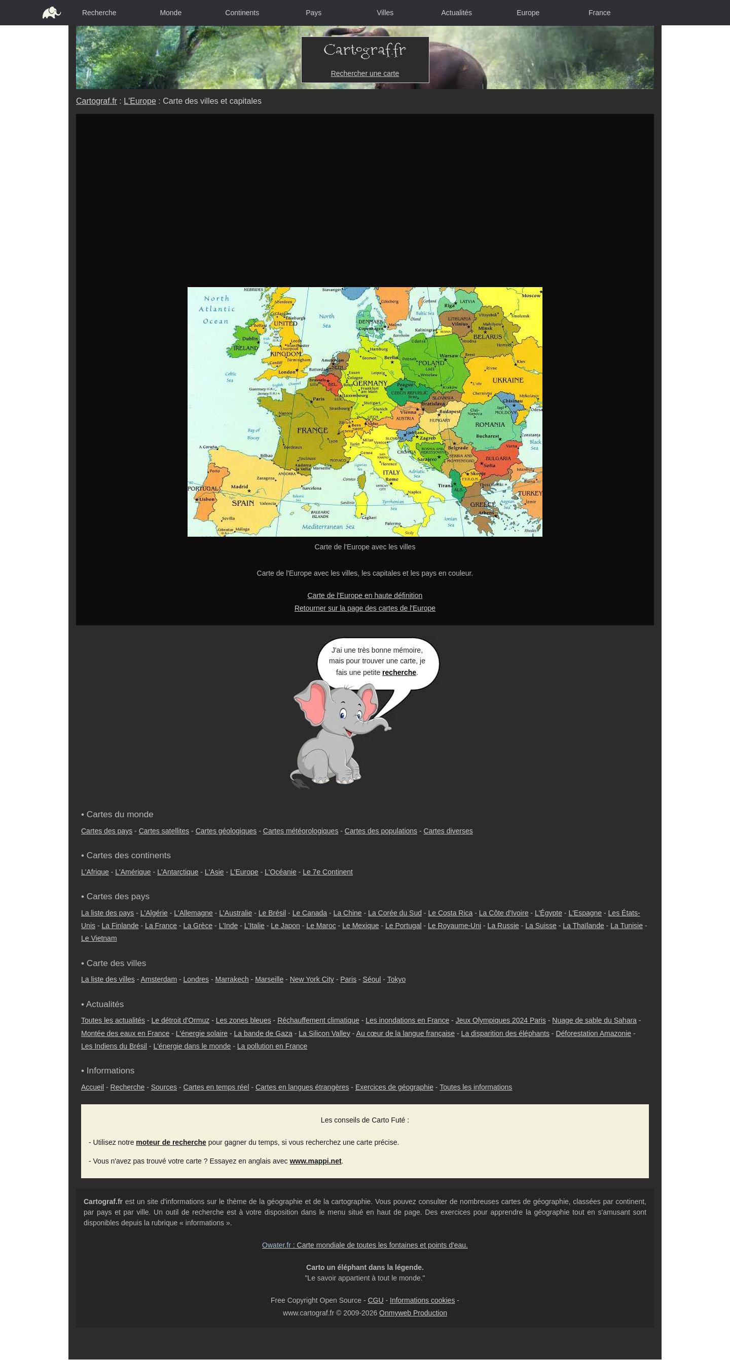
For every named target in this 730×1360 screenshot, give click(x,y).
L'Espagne (585, 913)
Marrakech (232, 979)
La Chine (348, 913)
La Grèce (198, 926)
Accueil (92, 1087)
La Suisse (540, 926)
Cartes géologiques (226, 831)
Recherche (99, 13)
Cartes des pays (106, 831)
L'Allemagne (193, 913)
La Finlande (119, 926)
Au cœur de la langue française (405, 1033)
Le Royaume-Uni (454, 926)
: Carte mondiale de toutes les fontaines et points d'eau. (365, 1245)
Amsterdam (159, 979)
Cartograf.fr (96, 101)
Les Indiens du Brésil (114, 1046)
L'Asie (214, 872)
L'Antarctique (177, 872)
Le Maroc (321, 926)
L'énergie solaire (202, 1033)
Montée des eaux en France (125, 1033)
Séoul (372, 979)
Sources (164, 1087)
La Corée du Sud (395, 913)
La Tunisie (626, 926)
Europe (528, 13)
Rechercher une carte (365, 73)
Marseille (269, 979)
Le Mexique (360, 926)
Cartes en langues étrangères (302, 1087)
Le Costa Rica (450, 913)
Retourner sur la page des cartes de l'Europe (365, 608)
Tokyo (396, 979)
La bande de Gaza (263, 1033)
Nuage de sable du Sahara (594, 1020)
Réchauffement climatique (318, 1020)
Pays (313, 13)
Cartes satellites (164, 831)
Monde (170, 13)
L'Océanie (281, 872)
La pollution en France (272, 1046)
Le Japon (285, 926)
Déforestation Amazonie (593, 1033)
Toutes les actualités (113, 1020)
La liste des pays (107, 913)
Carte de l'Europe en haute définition (365, 595)
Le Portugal (403, 926)
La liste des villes (108, 979)
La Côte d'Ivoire (504, 913)
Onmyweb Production (413, 1313)
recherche (399, 672)
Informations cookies (422, 1300)
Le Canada (310, 913)
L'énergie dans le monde (192, 1046)
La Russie (503, 926)
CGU (375, 1300)
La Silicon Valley (324, 1033)
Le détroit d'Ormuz (181, 1020)
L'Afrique (95, 872)
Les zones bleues (243, 1020)
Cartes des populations (381, 831)
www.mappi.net (315, 1161)
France (600, 13)
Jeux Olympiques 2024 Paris (501, 1020)
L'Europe (140, 101)
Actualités (456, 13)
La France (161, 926)
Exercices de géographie (394, 1087)
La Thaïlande (583, 926)
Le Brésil (272, 913)
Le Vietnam (99, 938)
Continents (242, 13)
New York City (312, 979)
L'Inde (228, 926)
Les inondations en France (407, 1020)
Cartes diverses (448, 831)
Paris (348, 979)
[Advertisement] (365, 190)
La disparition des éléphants (505, 1033)
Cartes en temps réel (216, 1087)
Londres (196, 979)
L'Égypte (548, 913)
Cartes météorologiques (301, 831)
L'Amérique (133, 872)
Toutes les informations (476, 1087)
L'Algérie (154, 913)
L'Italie (254, 926)
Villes (385, 13)
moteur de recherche (171, 1142)
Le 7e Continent (328, 872)
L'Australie (235, 913)
